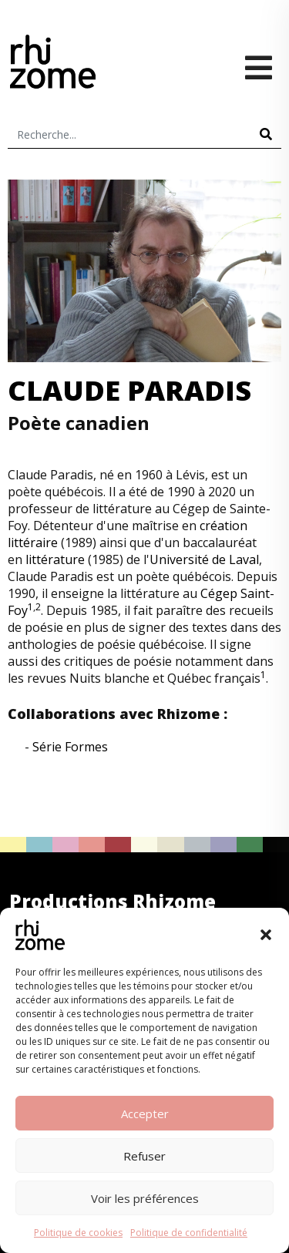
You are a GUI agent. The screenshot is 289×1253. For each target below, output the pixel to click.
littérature (55, 559)
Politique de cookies (78, 1232)
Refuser (144, 1156)
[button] (266, 934)
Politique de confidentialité (188, 1232)
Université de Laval (204, 559)
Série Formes (70, 746)
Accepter (145, 1113)
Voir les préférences (145, 1198)
